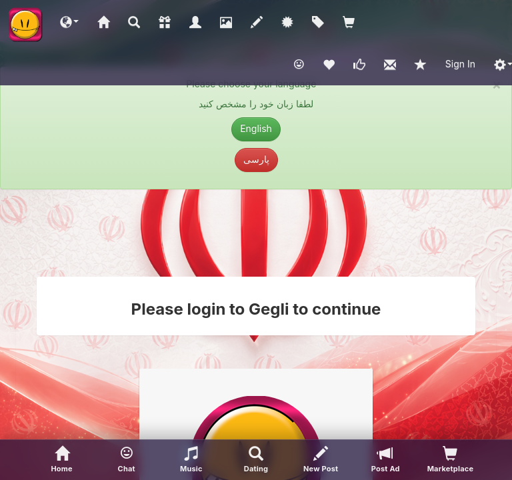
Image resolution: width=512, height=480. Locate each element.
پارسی (256, 159)
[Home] (61, 460)
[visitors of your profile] (450, 460)
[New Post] (321, 460)
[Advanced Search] (255, 460)
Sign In (460, 63)
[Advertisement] (256, 233)
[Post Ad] (385, 460)
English (256, 128)
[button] (69, 21)
